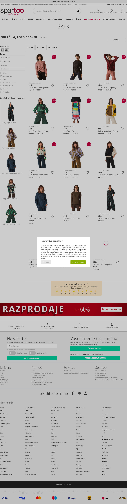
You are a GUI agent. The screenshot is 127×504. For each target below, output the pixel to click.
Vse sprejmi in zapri (78, 262)
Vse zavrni (46, 262)
